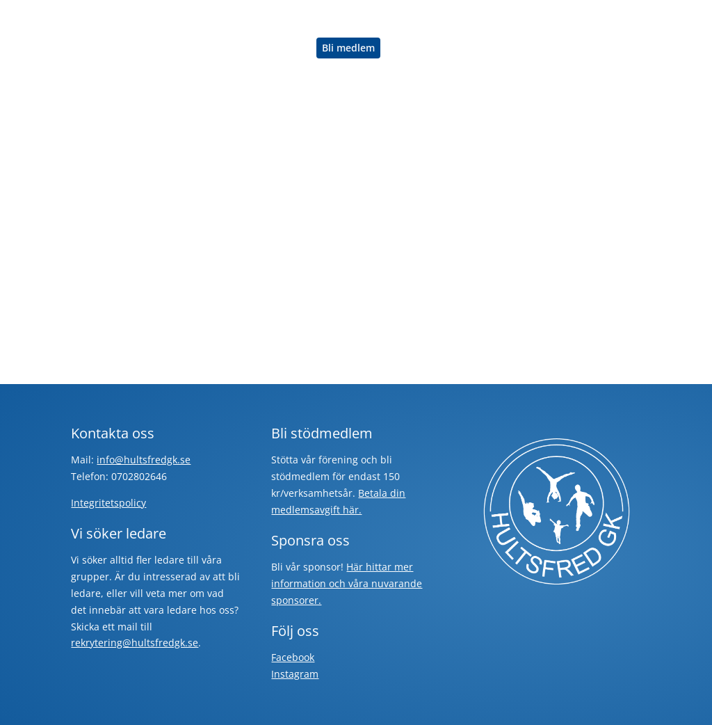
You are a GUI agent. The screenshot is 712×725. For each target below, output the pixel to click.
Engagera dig (557, 19)
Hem (206, 19)
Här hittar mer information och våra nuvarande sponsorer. (346, 583)
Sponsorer (220, 48)
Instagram (294, 673)
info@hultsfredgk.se (144, 459)
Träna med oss (270, 19)
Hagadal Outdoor (378, 19)
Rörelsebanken (473, 19)
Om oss (280, 48)
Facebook (292, 657)
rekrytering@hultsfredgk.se (134, 642)
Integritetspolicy (108, 502)
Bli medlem (348, 48)
